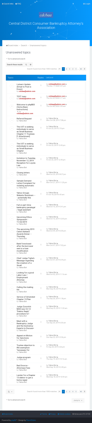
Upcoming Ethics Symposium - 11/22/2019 (24, 219)
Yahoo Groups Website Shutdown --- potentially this (26, 194)
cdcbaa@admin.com (27, 91)
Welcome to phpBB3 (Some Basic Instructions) (26, 106)
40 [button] (81, 68)
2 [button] (66, 68)
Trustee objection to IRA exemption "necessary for (26, 347)
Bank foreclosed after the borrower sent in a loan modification (25, 247)
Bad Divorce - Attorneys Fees (23, 366)
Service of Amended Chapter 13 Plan (26, 297)
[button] (59, 68)
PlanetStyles (31, 420)
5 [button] (75, 68)
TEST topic (21, 96)
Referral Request (24, 118)
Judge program (24, 357)
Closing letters (23, 172)
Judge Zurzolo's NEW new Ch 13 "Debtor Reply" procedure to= (24, 309)
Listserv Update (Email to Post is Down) (24, 86)
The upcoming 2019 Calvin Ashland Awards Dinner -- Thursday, (25, 232)
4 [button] (72, 68)
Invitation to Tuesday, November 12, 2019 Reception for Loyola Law (26, 161)
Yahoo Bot (23, 120)
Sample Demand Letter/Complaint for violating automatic (26, 182)
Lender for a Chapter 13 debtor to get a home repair (26, 377)
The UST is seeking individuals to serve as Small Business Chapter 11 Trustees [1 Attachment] (25, 131)
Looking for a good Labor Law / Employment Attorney (25, 276)
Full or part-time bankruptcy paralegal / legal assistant (26, 206)
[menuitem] (18, 3)
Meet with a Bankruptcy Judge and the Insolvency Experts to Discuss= (25, 324)
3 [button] (69, 68)
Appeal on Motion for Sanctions (24, 336)
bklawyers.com (66, 33)
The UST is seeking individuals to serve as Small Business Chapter (25, 147)
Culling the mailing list (25, 287)
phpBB (13, 420)
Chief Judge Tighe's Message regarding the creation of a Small (25, 261)
